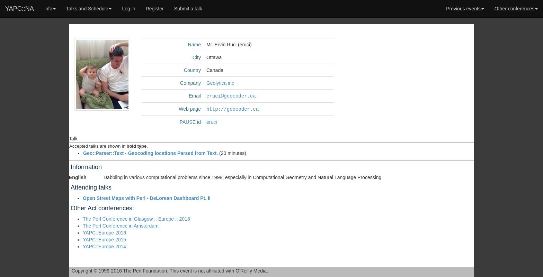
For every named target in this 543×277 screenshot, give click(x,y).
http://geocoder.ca (232, 108)
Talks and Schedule (89, 8)
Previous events (465, 8)
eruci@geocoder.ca (231, 95)
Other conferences (516, 8)
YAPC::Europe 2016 (104, 232)
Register (155, 8)
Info (50, 8)
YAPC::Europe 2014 (104, 246)
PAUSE (188, 121)
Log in (128, 8)
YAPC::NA (19, 8)
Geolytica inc (220, 83)
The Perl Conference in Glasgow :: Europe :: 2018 (136, 218)
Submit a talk (188, 8)
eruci (211, 121)
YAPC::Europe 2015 (104, 239)
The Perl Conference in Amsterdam (121, 225)
